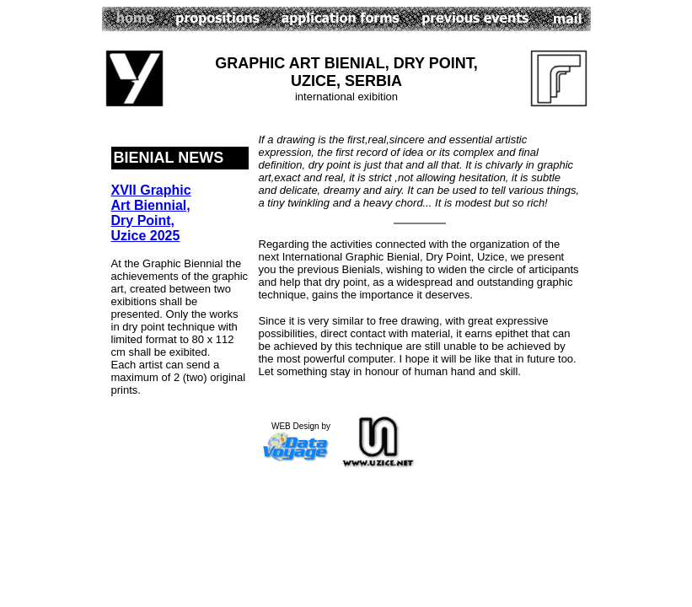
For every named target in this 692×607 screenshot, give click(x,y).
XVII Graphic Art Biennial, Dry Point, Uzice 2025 (151, 213)
